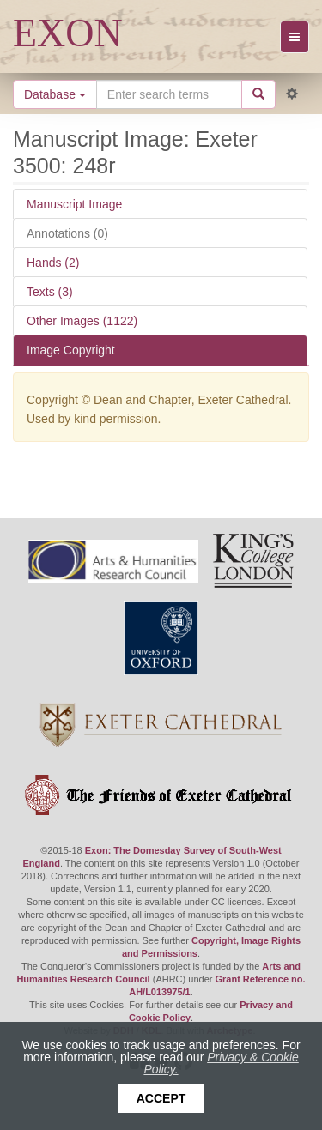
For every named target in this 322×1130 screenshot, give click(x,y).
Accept (161, 1098)
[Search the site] (169, 94)
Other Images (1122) (82, 321)
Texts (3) (50, 292)
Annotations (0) (67, 233)
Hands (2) (53, 262)
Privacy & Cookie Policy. (220, 1063)
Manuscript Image (74, 204)
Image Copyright (71, 350)
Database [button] (55, 94)
